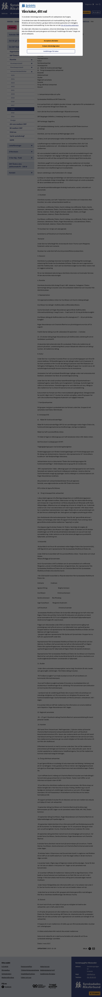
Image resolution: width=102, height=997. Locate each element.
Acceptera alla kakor (51, 41)
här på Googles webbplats (69, 25)
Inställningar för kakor (50, 51)
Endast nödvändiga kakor (51, 46)
